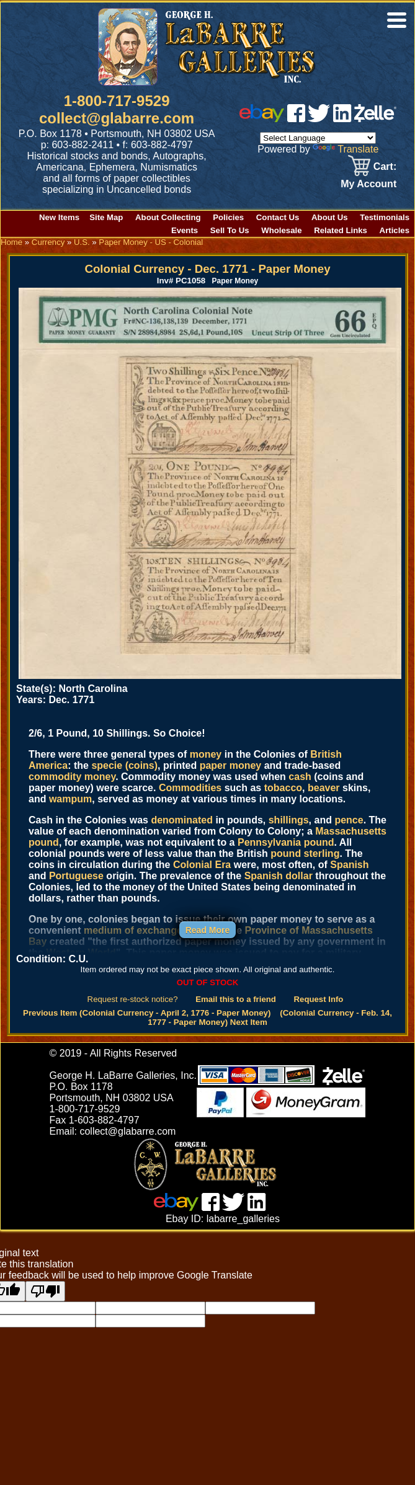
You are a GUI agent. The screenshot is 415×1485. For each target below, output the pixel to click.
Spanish (349, 864)
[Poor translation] (45, 1291)
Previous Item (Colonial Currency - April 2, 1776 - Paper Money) (146, 1012)
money (206, 754)
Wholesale (281, 230)
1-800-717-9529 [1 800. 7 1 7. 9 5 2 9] (117, 100)
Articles (394, 230)
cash (299, 776)
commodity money (72, 776)
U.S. (82, 242)
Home (11, 242)
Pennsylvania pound (286, 842)
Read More (207, 930)
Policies (228, 217)
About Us (329, 217)
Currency (48, 242)
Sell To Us (229, 230)
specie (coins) (124, 765)
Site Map (106, 217)
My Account (368, 184)
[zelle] (375, 118)
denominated (182, 820)
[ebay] (261, 118)
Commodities (190, 787)
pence (348, 820)
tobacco (283, 787)
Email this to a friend (235, 999)
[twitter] (319, 118)
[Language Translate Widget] (318, 138)
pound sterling (304, 853)
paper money (231, 765)
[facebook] (296, 118)
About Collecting (168, 217)
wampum (70, 799)
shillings (289, 820)
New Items (59, 217)
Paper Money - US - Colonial (151, 242)
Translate (345, 149)
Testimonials (384, 217)
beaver (324, 787)
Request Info (319, 999)
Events (184, 230)
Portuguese (76, 876)
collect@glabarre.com (116, 118)
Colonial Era (202, 864)
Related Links (340, 230)
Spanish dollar (278, 876)
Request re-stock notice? (132, 999)
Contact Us (278, 217)
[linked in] (342, 118)
